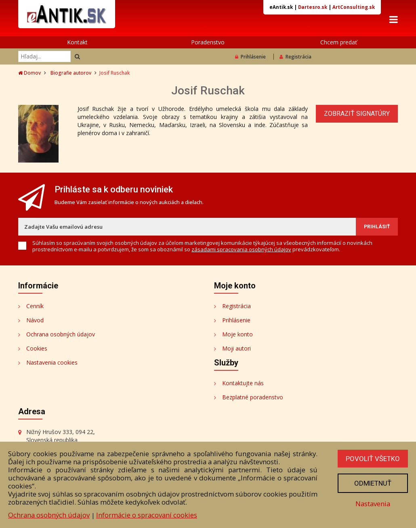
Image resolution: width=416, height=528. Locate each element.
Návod (35, 320)
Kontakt (77, 42)
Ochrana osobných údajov (60, 334)
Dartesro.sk (312, 7)
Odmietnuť (372, 483)
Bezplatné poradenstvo (252, 397)
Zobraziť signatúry (357, 113)
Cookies (36, 348)
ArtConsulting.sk (353, 7)
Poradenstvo (208, 42)
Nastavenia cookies (52, 362)
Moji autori (236, 348)
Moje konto (237, 334)
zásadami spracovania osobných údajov (241, 249)
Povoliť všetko (373, 459)
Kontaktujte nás (243, 383)
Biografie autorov (70, 72)
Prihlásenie (250, 57)
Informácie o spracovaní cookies (146, 515)
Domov (29, 72)
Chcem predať (338, 42)
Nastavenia (372, 503)
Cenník (35, 306)
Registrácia (295, 57)
